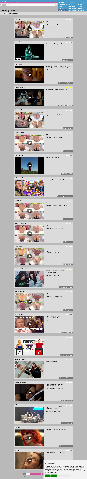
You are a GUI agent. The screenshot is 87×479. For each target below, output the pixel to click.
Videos (60, 6)
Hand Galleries (72, 10)
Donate (80, 4)
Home (62, 2)
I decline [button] (54, 475)
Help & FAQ (81, 2)
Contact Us (81, 10)
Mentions (61, 8)
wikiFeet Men (62, 10)
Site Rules (71, 2)
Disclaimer (80, 8)
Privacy (80, 6)
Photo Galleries (63, 4)
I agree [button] (47, 475)
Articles (70, 4)
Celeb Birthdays (72, 8)
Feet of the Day (72, 6)
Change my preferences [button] (64, 475)
